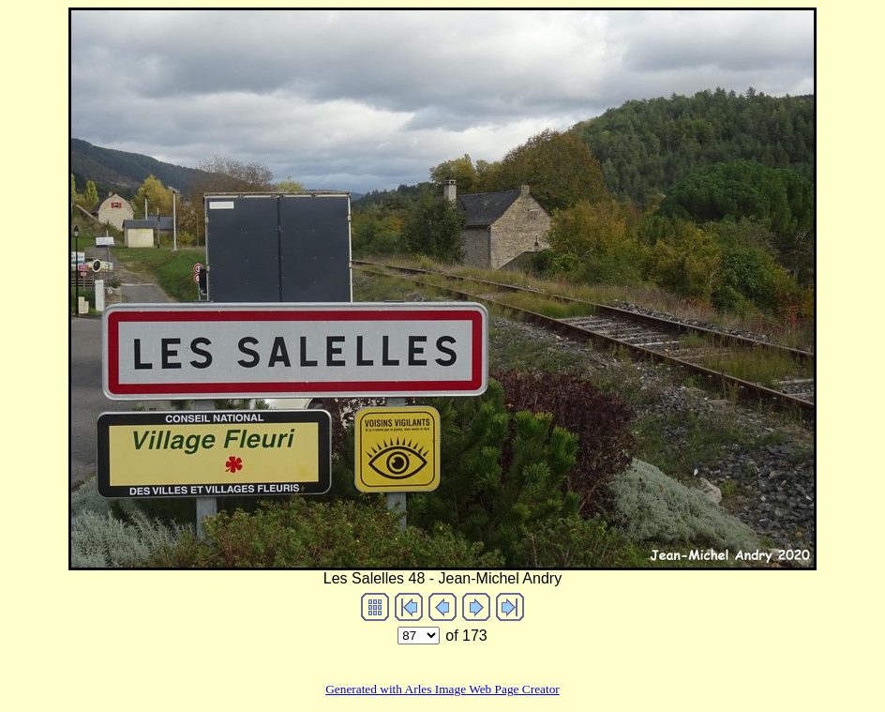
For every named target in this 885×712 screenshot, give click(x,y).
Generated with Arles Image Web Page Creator (442, 689)
